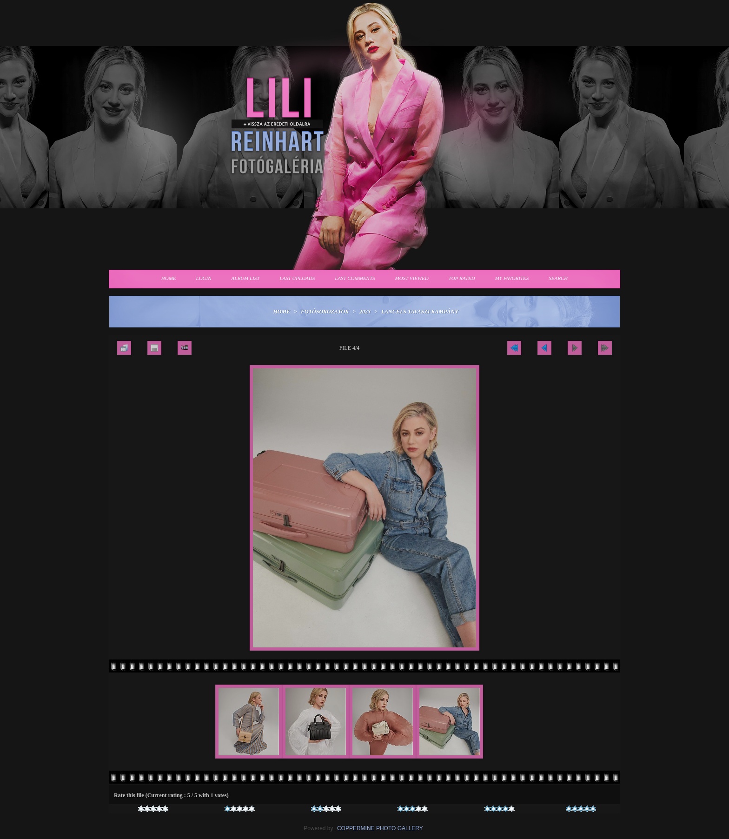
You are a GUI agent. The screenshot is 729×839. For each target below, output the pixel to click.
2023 (365, 311)
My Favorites (512, 278)
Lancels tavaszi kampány (419, 311)
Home (168, 278)
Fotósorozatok (325, 311)
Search (558, 278)
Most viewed (412, 278)
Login (204, 278)
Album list (246, 278)
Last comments (355, 278)
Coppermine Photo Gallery (380, 828)
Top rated (462, 278)
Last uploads (297, 278)
